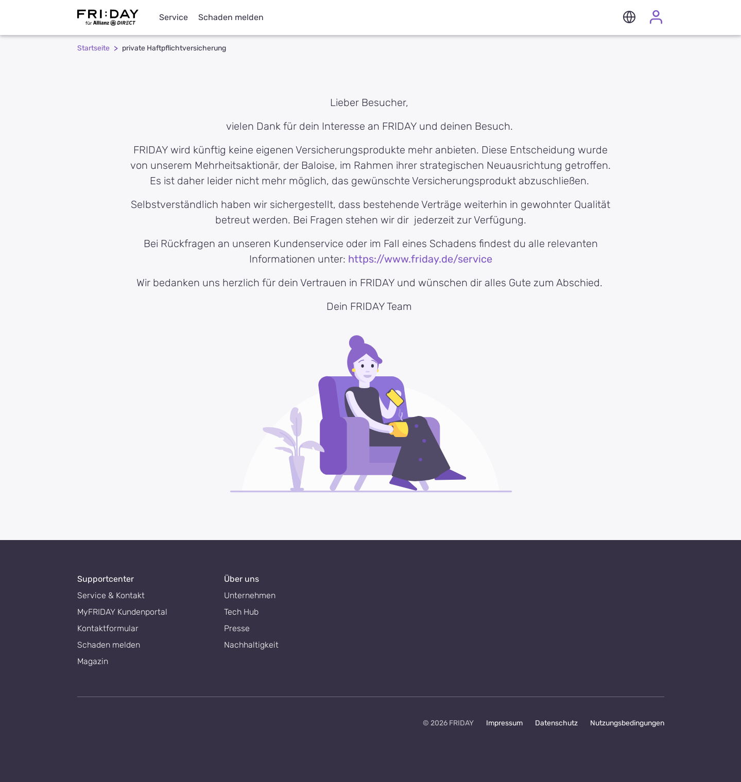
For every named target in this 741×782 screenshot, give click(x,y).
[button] (629, 18)
